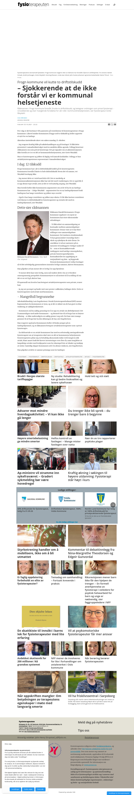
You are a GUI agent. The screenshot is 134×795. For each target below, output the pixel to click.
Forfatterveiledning (71, 5)
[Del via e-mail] (115, 124)
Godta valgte (28, 789)
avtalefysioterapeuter (74, 357)
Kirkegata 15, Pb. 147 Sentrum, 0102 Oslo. (32, 724)
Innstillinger (15, 789)
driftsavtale (59, 357)
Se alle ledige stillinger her (67, 522)
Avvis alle (40, 789)
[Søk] (114, 4)
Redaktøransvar (92, 737)
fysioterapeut (34, 357)
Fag (60, 5)
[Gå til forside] (33, 4)
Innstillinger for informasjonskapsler (119, 793)
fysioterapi (22, 357)
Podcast (92, 5)
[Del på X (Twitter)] (112, 124)
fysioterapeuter (98, 357)
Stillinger (100, 5)
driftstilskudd (46, 357)
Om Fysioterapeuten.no (32, 731)
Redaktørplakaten (103, 746)
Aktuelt (54, 5)
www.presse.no (90, 765)
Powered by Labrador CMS (67, 792)
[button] (113, 504)
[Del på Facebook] (109, 124)
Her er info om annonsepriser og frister (39, 730)
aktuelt (87, 357)
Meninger (83, 5)
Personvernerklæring (53, 724)
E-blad (107, 5)
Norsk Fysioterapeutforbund (33, 728)
